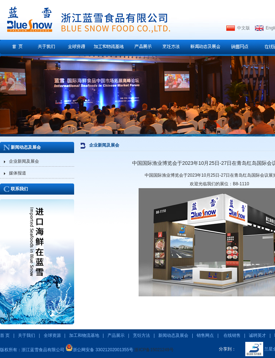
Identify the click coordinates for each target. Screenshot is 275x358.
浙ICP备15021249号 (153, 349)
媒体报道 (17, 173)
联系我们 (19, 188)
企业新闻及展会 (24, 161)
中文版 (243, 27)
